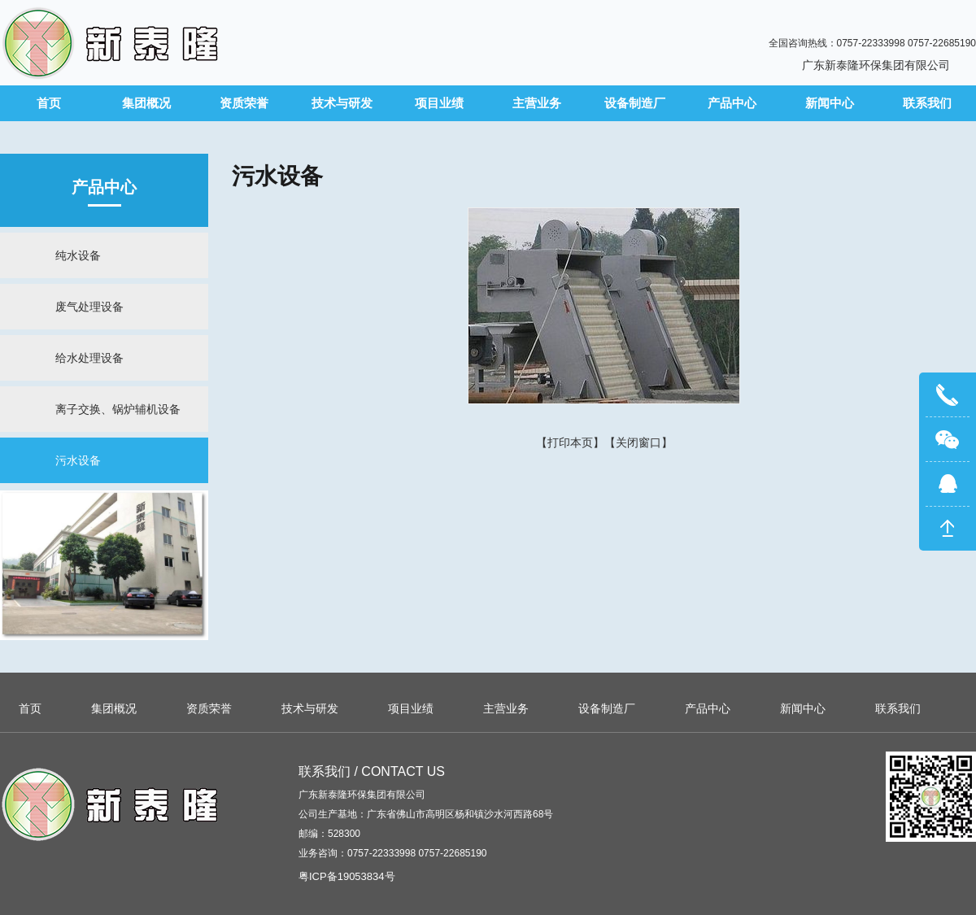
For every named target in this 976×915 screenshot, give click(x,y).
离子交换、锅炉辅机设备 (118, 409)
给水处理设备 (89, 357)
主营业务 (536, 103)
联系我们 (927, 103)
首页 (49, 103)
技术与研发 (342, 103)
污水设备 (78, 460)
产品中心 (732, 103)
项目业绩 (439, 103)
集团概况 (146, 103)
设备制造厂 (634, 103)
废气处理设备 (89, 306)
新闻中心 (829, 103)
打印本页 (570, 442)
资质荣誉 (244, 103)
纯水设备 (78, 255)
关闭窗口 (638, 442)
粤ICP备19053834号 (346, 876)
